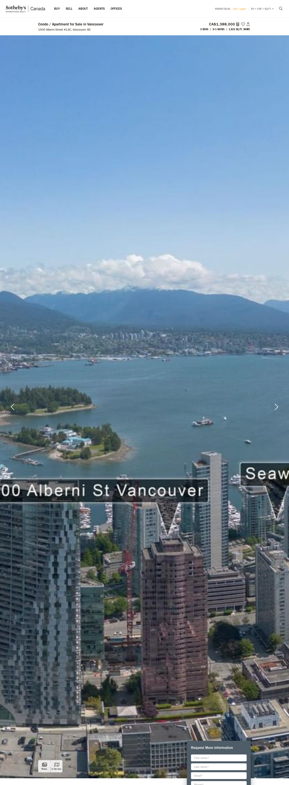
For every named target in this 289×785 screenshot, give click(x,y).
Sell (69, 8)
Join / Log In (239, 8)
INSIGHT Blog (222, 8)
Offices (116, 8)
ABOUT (83, 8)
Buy (57, 8)
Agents (99, 8)
